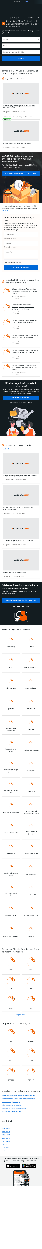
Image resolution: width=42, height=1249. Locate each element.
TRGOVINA (17, 2)
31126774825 (6, 1141)
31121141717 (6, 1135)
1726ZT (4, 1151)
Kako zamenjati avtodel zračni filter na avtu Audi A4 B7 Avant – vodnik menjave (25, 336)
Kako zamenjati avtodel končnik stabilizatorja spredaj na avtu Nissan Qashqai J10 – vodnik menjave (23, 307)
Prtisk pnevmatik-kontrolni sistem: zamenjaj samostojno (18, 1095)
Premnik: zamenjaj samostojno (11, 1102)
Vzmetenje (21, 18)
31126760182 (6, 1132)
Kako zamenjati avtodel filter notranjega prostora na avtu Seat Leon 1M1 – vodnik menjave (24, 291)
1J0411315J (5, 1147)
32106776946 (6, 1138)
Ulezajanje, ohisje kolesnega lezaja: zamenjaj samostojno (18, 1099)
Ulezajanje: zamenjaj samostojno (11, 1111)
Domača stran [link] (5, 18)
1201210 (4, 1125)
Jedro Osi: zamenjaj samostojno (11, 1105)
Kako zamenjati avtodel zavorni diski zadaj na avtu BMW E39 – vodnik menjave (24, 321)
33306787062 (6, 1129)
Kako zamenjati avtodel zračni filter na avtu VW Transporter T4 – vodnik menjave (25, 351)
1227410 (4, 1144)
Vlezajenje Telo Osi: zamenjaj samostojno (14, 1108)
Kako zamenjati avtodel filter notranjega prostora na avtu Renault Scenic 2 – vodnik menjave (25, 367)
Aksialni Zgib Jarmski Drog (33, 18)
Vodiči (13, 18)
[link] (21, 98)
